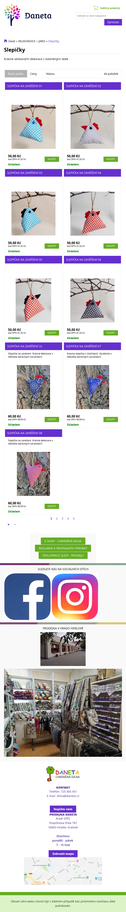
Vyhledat (113, 22)
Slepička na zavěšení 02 (83, 86)
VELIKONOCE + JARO (31, 41)
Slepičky (53, 41)
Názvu (50, 74)
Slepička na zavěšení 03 (24, 173)
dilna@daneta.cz (68, 796)
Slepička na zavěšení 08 (24, 433)
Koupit (52, 159)
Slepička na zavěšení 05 (24, 259)
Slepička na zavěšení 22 (24, 346)
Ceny (33, 74)
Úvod (11, 41)
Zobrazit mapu (63, 854)
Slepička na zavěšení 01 (24, 86)
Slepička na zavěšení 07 (83, 346)
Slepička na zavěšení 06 (83, 259)
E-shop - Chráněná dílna (63, 541)
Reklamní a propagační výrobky (63, 548)
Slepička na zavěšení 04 (83, 173)
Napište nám (63, 809)
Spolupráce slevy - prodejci (63, 555)
